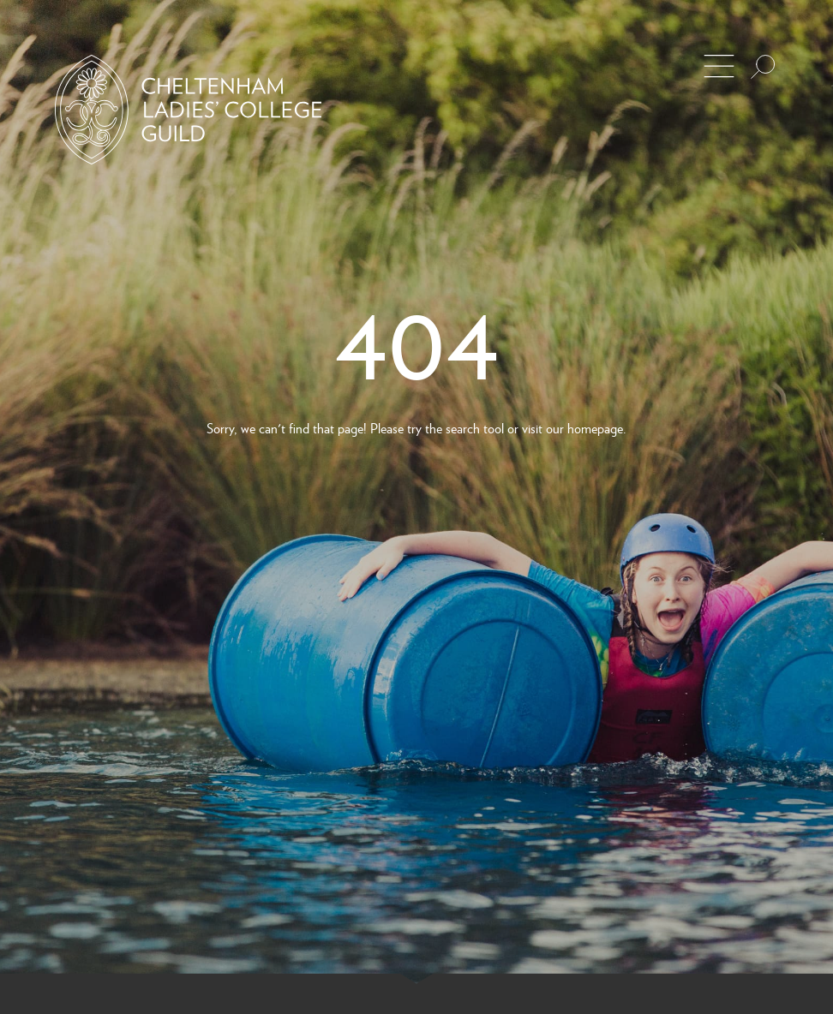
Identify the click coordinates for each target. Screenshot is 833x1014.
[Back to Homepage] (188, 109)
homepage (595, 428)
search (463, 428)
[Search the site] (762, 66)
